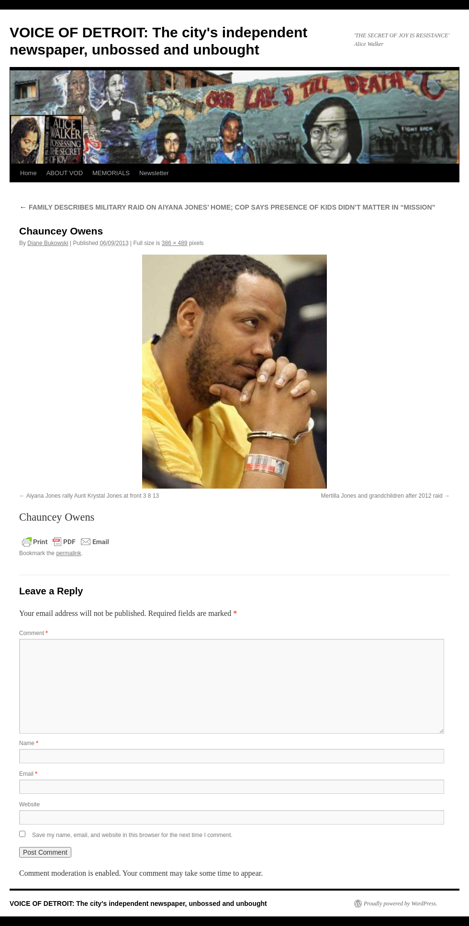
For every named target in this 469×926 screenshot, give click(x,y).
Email (28, 773)
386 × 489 (175, 243)
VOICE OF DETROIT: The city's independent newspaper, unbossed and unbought (138, 903)
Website (29, 804)
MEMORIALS (111, 173)
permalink (68, 553)
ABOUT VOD (64, 173)
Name (28, 743)
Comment (33, 633)
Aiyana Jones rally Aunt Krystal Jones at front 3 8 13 (92, 495)
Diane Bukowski (47, 243)
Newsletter (153, 173)
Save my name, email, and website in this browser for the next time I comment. (132, 835)
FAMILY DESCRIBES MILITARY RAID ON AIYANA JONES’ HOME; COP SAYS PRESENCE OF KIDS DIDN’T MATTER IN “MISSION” (227, 207)
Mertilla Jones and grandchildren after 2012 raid (382, 495)
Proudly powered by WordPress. (400, 903)
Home (28, 173)
